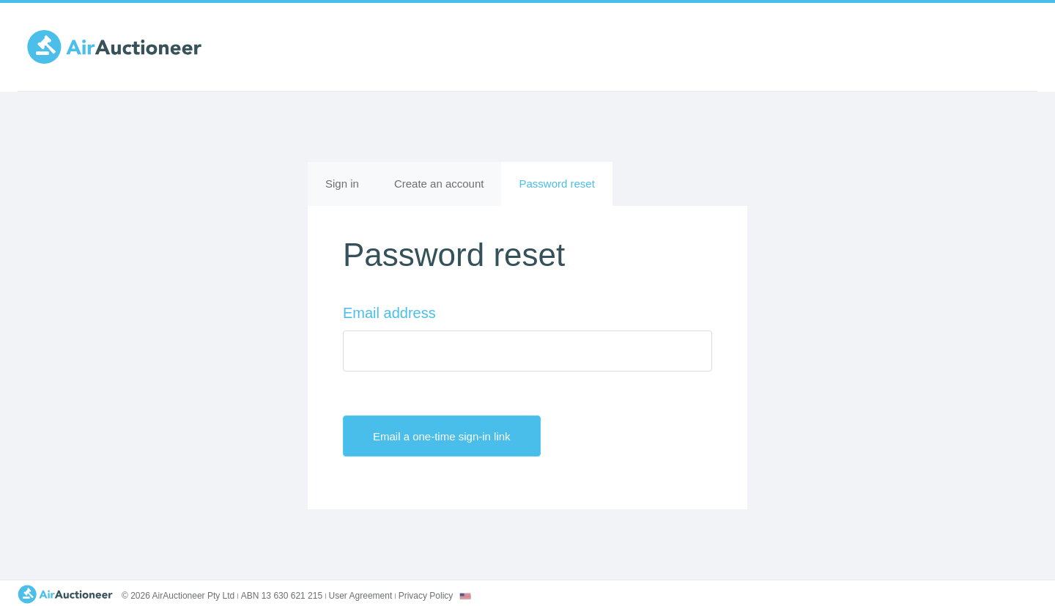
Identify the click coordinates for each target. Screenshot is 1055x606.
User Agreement (361, 596)
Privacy (426, 596)
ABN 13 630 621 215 (281, 596)
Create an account (439, 183)
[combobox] (465, 596)
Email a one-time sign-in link (454, 436)
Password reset (565, 190)
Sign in (342, 183)
